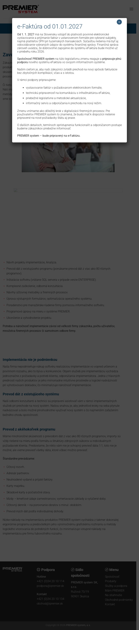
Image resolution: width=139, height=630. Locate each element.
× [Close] (119, 22)
